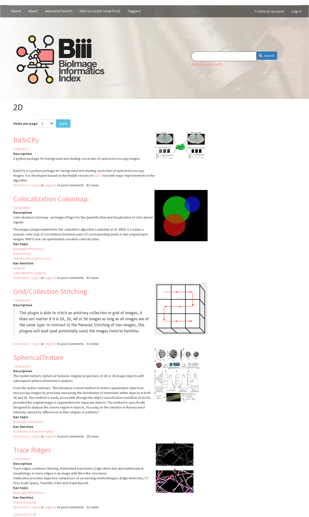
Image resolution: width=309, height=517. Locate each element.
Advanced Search (58, 11)
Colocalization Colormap (50, 198)
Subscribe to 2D (24, 514)
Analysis (19, 268)
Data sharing (22, 253)
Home (16, 11)
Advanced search (206, 64)
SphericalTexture (38, 357)
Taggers (134, 11)
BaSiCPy (26, 140)
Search (266, 55)
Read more (21, 185)
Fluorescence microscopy (32, 258)
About (33, 11)
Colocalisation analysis (29, 273)
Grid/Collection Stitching (50, 291)
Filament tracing (24, 502)
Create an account (269, 11)
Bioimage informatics (28, 249)
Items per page (25, 123)
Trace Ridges (32, 449)
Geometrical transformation (33, 431)
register (50, 185)
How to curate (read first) (99, 11)
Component (21, 207)
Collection (20, 149)
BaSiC (97, 175)
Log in (296, 11)
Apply (63, 123)
